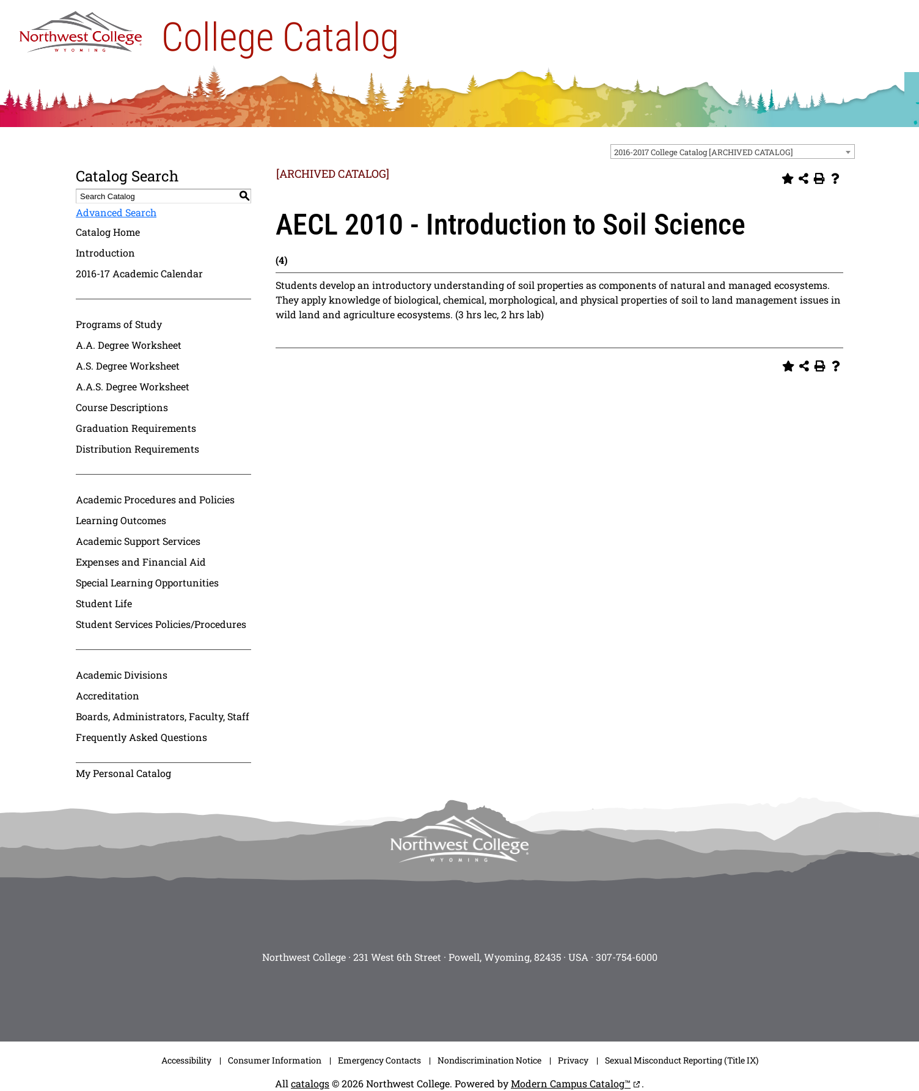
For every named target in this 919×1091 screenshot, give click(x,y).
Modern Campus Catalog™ (571, 1083)
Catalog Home (108, 231)
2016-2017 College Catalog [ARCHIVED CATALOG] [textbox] (703, 152)
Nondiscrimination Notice (489, 1060)
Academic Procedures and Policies (155, 499)
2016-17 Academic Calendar (139, 273)
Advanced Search (116, 212)
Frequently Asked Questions (141, 737)
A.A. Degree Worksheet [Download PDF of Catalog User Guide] (128, 344)
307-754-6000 (626, 957)
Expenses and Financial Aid (141, 561)
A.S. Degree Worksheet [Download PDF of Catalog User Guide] (128, 365)
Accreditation (107, 695)
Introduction (105, 252)
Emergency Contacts (379, 1060)
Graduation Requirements (136, 427)
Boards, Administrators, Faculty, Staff (162, 716)
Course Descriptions (122, 407)
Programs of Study (119, 324)
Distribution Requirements (137, 448)
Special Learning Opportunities (147, 582)
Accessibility (186, 1060)
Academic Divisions (121, 674)
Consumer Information (274, 1060)
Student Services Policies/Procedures (161, 624)
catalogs (310, 1083)
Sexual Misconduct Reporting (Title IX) (681, 1060)
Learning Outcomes (121, 520)
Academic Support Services (138, 541)
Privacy (573, 1060)
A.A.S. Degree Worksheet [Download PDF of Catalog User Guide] (132, 386)
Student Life (104, 603)
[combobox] (732, 151)
